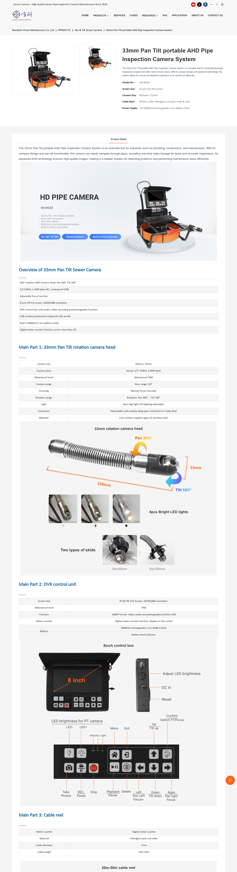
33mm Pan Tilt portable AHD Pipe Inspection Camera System (139, 30)
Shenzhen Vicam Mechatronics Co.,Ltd (33, 30)
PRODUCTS (64, 30)
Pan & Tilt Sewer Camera (88, 30)
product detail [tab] (118, 139)
